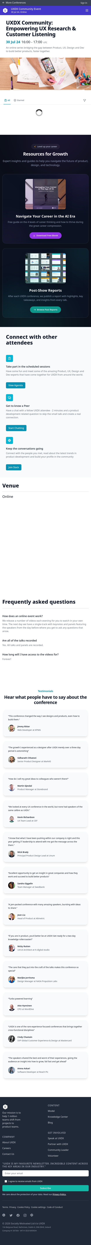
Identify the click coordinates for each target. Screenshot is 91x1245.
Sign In (84, 2)
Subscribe (45, 1188)
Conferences (14, 2)
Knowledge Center (58, 1116)
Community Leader (58, 1150)
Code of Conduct (55, 1207)
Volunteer (53, 1155)
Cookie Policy (23, 1207)
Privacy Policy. (59, 1194)
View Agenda (15, 385)
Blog (50, 1122)
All (7, 100)
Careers (6, 1148)
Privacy (12, 1207)
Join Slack (13, 467)
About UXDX (9, 1142)
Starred (19, 100)
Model (51, 1111)
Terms (5, 1207)
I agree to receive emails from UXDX (25, 1181)
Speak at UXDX (56, 1138)
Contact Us (8, 1154)
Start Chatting (16, 428)
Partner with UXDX (58, 1144)
